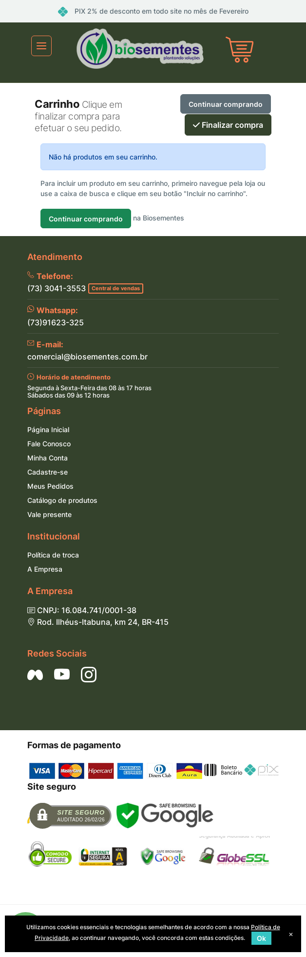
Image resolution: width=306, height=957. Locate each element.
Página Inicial (48, 429)
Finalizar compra (228, 125)
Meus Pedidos (50, 486)
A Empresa (44, 569)
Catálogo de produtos (62, 500)
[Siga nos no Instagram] (88, 674)
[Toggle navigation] (41, 46)
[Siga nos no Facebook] (35, 674)
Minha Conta (47, 458)
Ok (261, 938)
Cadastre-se (47, 472)
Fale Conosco (49, 443)
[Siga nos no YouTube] (62, 674)
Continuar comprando (226, 104)
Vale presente (49, 514)
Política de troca (53, 555)
